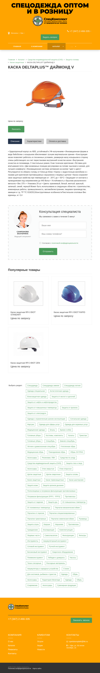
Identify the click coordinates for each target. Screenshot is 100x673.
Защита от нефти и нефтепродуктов (42, 402)
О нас (10, 642)
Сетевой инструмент (35, 546)
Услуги (40, 642)
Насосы (73, 558)
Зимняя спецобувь (67, 441)
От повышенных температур (74, 502)
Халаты (71, 435)
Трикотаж (83, 435)
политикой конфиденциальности (65, 243)
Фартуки (30, 424)
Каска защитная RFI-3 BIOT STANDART (23, 313)
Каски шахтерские (76, 480)
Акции (40, 646)
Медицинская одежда (36, 430)
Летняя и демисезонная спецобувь (41, 446)
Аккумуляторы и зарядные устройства (42, 569)
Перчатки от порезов (35, 513)
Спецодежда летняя (72, 386)
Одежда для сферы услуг (49, 424)
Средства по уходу (67, 458)
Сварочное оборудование (62, 552)
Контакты (12, 654)
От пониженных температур (38, 508)
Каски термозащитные (55, 480)
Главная (17, 46)
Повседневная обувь (56, 452)
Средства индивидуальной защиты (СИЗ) (44, 463)
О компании (36, 46)
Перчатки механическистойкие (67, 508)
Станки (66, 569)
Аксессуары (32, 458)
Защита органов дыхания (53, 485)
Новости (41, 650)
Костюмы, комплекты (54, 435)
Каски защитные (34, 480)
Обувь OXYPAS (76, 452)
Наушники (59, 524)
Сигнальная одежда (78, 419)
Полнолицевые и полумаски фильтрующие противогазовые (51, 491)
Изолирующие (48, 530)
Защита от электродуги (36, 413)
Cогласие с (60, 243)
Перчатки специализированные (62, 513)
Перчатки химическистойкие (62, 519)
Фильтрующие (68, 535)
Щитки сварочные (53, 474)
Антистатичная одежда (59, 391)
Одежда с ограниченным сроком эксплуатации (46, 419)
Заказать (16, 129)
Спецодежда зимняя (51, 386)
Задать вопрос (50, 37)
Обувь (75, 574)
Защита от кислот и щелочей (63, 397)
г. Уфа (21, 33)
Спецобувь (50, 441)
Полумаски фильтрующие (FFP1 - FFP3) (43, 497)
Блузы (52, 430)
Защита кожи (32, 485)
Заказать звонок (81, 620)
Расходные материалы (55, 563)
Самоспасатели (51, 535)
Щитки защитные (34, 474)
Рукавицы (83, 519)
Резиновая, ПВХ (48, 458)
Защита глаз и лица (74, 463)
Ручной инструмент (57, 546)
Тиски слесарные (34, 563)
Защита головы (72, 474)
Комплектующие (66, 530)
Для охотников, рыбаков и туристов (41, 574)
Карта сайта (37, 668)
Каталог (56, 46)
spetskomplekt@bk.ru (78, 641)
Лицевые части (33, 535)
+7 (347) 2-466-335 (80, 31)
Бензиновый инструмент (37, 552)
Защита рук (52, 502)
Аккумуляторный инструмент (55, 541)
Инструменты (32, 541)
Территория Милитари (51, 580)
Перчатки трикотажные (36, 519)
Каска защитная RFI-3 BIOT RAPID (69, 312)
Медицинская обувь (35, 452)
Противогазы (70, 497)
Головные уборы (34, 435)
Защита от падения (35, 502)
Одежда (64, 574)
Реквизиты (13, 650)
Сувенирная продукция (66, 585)
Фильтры (82, 535)
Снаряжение (32, 585)
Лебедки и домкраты (56, 558)
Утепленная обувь (68, 446)
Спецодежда (32, 386)
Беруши (47, 524)
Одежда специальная (36, 391)
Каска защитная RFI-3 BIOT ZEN (25, 363)
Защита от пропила (69, 408)
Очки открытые (65, 469)
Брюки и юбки (65, 430)
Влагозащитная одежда (36, 397)
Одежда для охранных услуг (76, 424)
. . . (72, 46)
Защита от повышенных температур (42, 408)
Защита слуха (33, 524)
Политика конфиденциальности (19, 668)
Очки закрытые (48, 469)
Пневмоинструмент (35, 558)
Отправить (48, 251)
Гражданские (32, 530)
